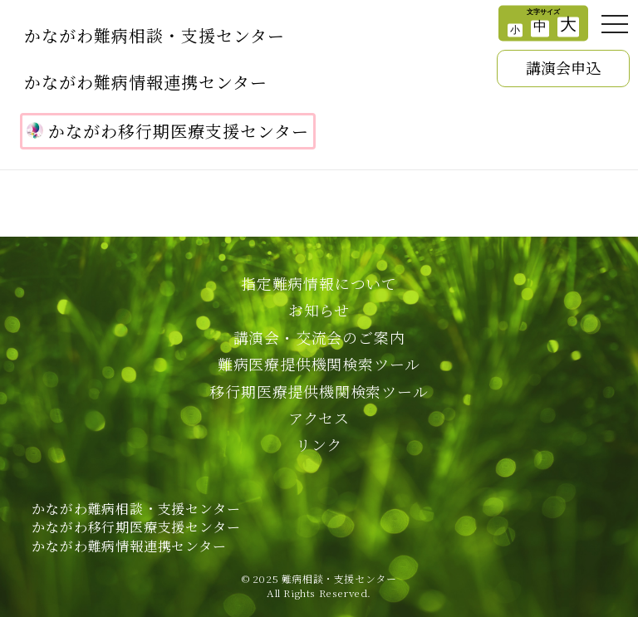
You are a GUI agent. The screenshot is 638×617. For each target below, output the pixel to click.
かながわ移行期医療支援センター (168, 131)
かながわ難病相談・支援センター (154, 35)
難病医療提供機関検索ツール (319, 364)
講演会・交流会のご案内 (319, 337)
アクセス (319, 417)
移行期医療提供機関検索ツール (318, 391)
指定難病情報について (319, 283)
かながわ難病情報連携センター (145, 82)
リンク (319, 444)
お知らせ (319, 310)
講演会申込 (563, 67)
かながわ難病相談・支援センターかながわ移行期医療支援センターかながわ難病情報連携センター (136, 527)
